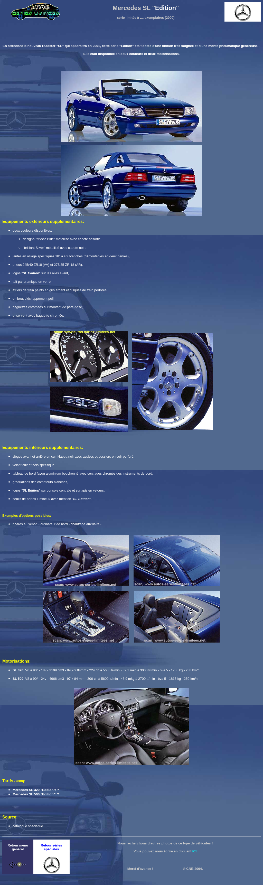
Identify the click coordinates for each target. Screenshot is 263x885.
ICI (194, 851)
